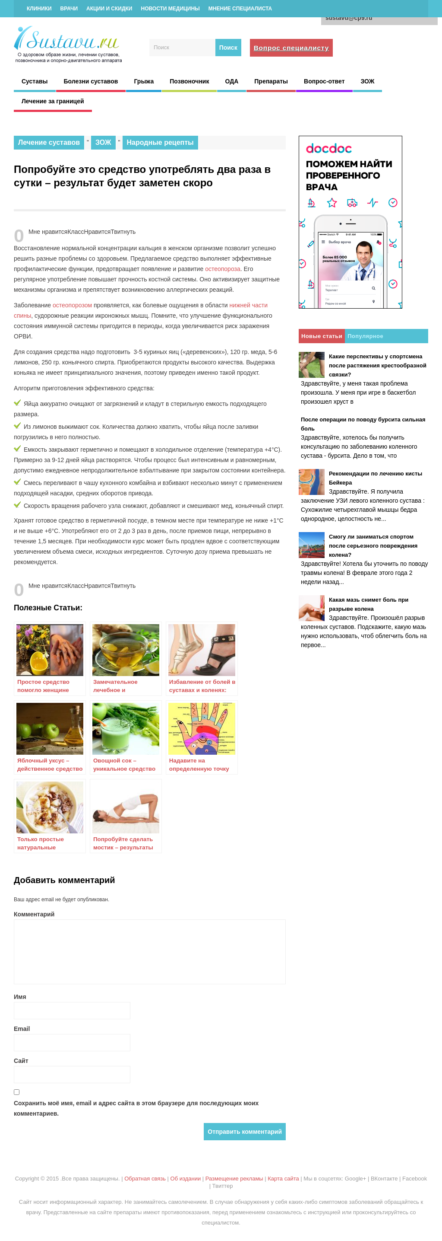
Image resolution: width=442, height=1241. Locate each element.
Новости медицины (170, 9)
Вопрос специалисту (291, 47)
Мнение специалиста (240, 9)
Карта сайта (283, 1178)
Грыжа (144, 81)
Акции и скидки (109, 9)
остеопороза (222, 268)
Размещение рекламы (234, 1178)
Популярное (365, 336)
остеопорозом (72, 305)
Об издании (185, 1178)
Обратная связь (145, 1178)
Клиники (39, 9)
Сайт (21, 1060)
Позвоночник (189, 81)
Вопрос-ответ (324, 81)
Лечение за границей (53, 101)
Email (22, 1028)
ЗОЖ (368, 81)
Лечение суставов (49, 142)
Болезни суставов (91, 81)
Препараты (271, 81)
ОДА (231, 81)
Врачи (69, 9)
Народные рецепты (160, 142)
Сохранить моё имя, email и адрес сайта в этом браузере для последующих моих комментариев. (136, 1108)
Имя (20, 996)
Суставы (35, 81)
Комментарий (34, 914)
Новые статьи (321, 336)
